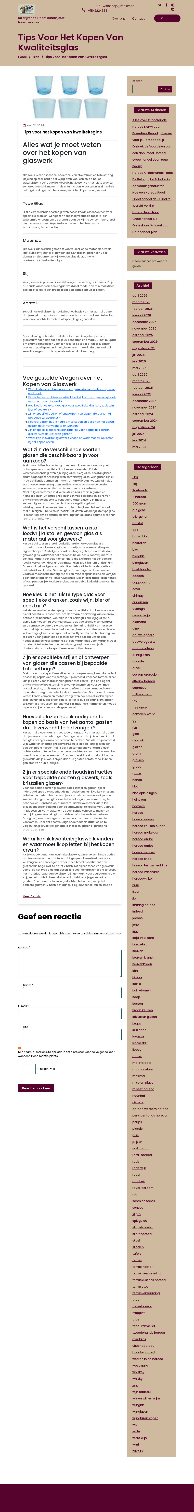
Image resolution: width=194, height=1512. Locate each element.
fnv (134, 701)
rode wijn (139, 1168)
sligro (136, 1214)
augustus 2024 (143, 427)
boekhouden (141, 569)
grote (136, 773)
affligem (138, 510)
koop (136, 997)
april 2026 (139, 295)
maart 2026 (141, 302)
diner (136, 628)
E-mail (23, 1006)
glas (35, 57)
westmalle (140, 1365)
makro (137, 1056)
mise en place (142, 1082)
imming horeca (143, 905)
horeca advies (143, 819)
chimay (138, 595)
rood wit (138, 1181)
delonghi (138, 609)
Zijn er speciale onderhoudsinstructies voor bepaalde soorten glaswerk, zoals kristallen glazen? (69, 432)
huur (135, 885)
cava (136, 589)
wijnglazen (140, 1411)
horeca (137, 813)
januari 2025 (141, 394)
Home (22, 57)
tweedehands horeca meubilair (148, 1335)
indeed (137, 911)
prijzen (137, 1142)
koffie (136, 984)
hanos (137, 780)
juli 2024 (138, 434)
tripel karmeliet (143, 1326)
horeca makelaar (145, 832)
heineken (139, 799)
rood (136, 1175)
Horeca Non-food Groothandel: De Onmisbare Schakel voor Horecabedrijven (151, 222)
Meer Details (32, 896)
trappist (138, 1313)
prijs (135, 1135)
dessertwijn (141, 615)
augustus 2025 (143, 348)
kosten (137, 1003)
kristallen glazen (144, 1017)
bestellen (139, 543)
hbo (135, 786)
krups (136, 1023)
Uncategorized (143, 1352)
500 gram (139, 503)
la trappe (139, 1030)
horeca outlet (142, 845)
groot (136, 767)
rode (135, 1161)
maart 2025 (141, 381)
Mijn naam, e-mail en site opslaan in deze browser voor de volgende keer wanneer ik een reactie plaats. (66, 1054)
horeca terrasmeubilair (149, 865)
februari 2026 (142, 309)
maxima (138, 1076)
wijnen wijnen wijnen (147, 1398)
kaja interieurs (143, 938)
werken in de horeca (147, 1359)
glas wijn (138, 740)
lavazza (138, 1036)
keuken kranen (143, 957)
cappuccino (141, 582)
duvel (136, 668)
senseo (137, 1207)
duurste (138, 661)
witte (136, 1431)
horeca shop (142, 859)
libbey (136, 1049)
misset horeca (143, 1089)
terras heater (142, 1267)
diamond (139, 622)
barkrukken (140, 536)
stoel (136, 1240)
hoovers (138, 806)
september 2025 (145, 341)
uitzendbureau (143, 1346)
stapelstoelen (142, 1227)
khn (135, 971)
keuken (137, 951)
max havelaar (142, 1069)
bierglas (138, 556)
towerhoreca (142, 1306)
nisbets (138, 1102)
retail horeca (142, 1155)
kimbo (137, 977)
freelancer (140, 707)
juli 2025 (138, 355)
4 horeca (139, 497)
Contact (167, 18)
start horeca (142, 1234)
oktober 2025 (142, 335)
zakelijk (137, 1451)
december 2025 (144, 322)
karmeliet (139, 944)
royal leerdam (142, 1188)
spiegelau (139, 1221)
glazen (137, 747)
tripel (136, 1319)
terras (137, 1260)
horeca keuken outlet (148, 826)
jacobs (137, 918)
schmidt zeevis (143, 1201)
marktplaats (141, 1063)
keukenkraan (142, 964)
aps (135, 530)
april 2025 (139, 374)
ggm (135, 720)
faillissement (142, 694)
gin (134, 727)
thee (135, 1300)
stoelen (138, 1247)
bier (135, 549)
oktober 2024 (142, 414)
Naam (28, 985)
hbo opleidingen (144, 793)
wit (134, 1425)
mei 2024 (139, 447)
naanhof (138, 1096)
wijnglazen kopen (145, 1418)
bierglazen (140, 563)
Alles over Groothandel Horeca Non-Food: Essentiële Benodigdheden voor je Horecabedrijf (152, 130)
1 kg (135, 477)
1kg (134, 484)
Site (25, 1027)
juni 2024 (139, 440)
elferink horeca (143, 681)
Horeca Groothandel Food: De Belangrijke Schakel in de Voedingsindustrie (152, 179)
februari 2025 (142, 388)
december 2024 (144, 401)
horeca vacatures (146, 872)
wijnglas (138, 1405)
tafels (136, 1253)
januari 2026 (141, 315)
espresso (139, 688)
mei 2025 (139, 368)
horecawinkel (142, 878)
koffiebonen (141, 990)
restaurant (140, 1148)
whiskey (138, 1372)
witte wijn (139, 1438)
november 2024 (144, 407)
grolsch (138, 760)
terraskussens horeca (149, 1280)
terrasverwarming (146, 1293)
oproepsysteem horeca (150, 1109)
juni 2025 (139, 361)
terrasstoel (140, 1286)
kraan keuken (142, 1010)
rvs (134, 1194)
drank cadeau (143, 648)
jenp (135, 924)
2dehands (140, 490)
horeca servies (143, 852)
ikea (135, 892)
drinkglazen (141, 655)
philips (137, 1122)
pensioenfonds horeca (149, 1115)
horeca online (142, 839)
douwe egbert (143, 635)
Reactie (24, 947)
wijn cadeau (141, 1392)
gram (136, 753)
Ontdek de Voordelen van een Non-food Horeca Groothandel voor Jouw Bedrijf (151, 156)
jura (135, 931)
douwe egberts (144, 641)
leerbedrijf (140, 1043)
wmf (135, 1444)
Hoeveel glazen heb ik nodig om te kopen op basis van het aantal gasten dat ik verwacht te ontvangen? (71, 424)
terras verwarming (146, 1273)
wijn (135, 1385)
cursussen (140, 602)
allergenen (140, 516)
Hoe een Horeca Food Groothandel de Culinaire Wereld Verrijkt (151, 199)
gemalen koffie (143, 714)
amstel (137, 523)
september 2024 (145, 420)
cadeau (138, 576)
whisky (137, 1379)
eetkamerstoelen (145, 674)
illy (134, 898)
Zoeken (137, 81)
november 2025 (144, 328)
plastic (137, 1128)
